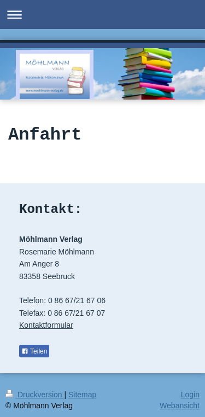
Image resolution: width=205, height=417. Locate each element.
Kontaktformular (46, 325)
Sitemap (82, 394)
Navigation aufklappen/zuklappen (102, 14)
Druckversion (34, 394)
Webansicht (180, 405)
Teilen (34, 351)
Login (190, 394)
